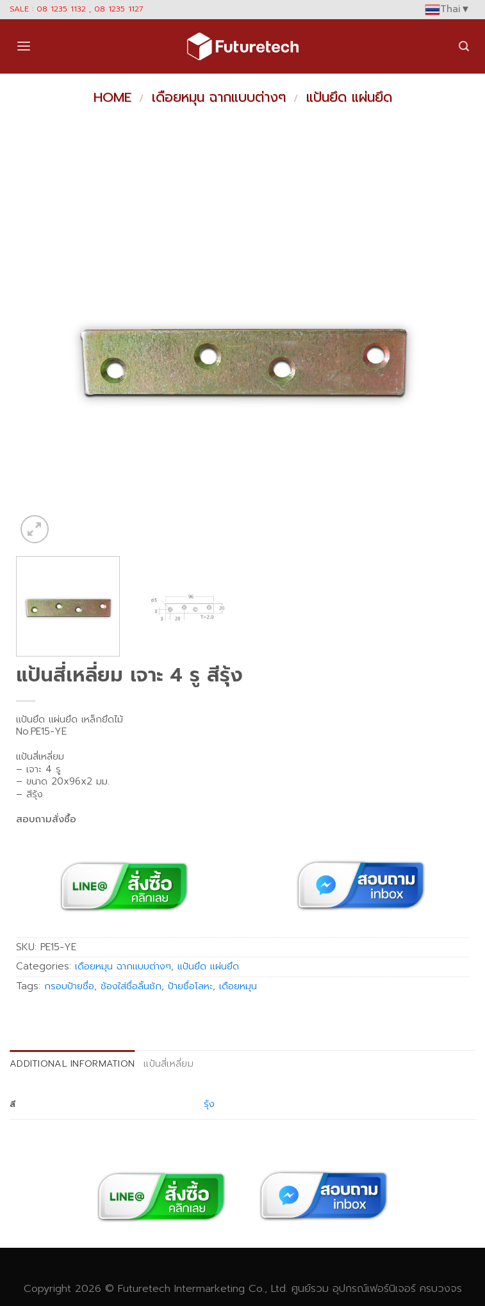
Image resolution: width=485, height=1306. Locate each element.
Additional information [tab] (72, 1063)
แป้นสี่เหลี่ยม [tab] (168, 1063)
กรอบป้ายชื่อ (69, 986)
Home (112, 97)
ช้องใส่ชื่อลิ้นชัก (131, 986)
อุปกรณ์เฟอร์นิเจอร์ (374, 1288)
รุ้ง (209, 1104)
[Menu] (23, 46)
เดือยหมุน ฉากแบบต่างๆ (219, 97)
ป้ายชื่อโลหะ (190, 986)
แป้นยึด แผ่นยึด (349, 97)
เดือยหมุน (238, 986)
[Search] (464, 46)
